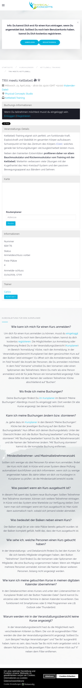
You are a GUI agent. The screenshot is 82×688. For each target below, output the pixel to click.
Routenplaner (14, 212)
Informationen (12, 233)
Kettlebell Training (50, 67)
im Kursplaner (47, 398)
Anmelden (29, 42)
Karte (7, 179)
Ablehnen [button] (49, 676)
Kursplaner (72, 345)
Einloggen (9, 116)
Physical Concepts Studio (19, 93)
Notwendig (29, 684)
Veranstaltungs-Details (16, 129)
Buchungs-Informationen (18, 105)
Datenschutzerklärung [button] (14, 681)
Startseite (7, 67)
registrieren (24, 341)
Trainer (7, 284)
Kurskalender (26, 67)
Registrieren (49, 42)
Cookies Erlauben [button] (67, 676)
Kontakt (11, 297)
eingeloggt (72, 333)
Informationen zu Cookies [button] (15, 678)
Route (11, 223)
